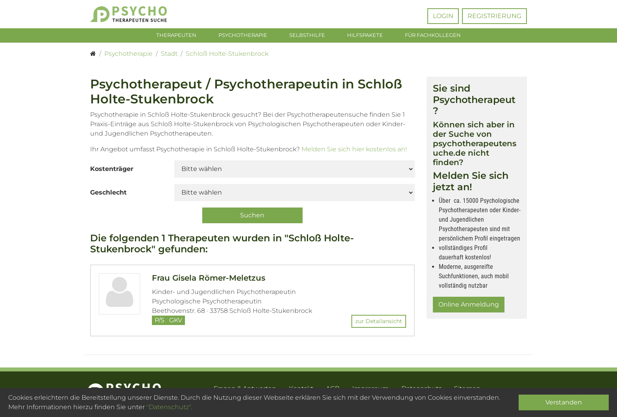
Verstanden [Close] (563, 402)
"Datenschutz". (169, 407)
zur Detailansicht (378, 322)
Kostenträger (111, 170)
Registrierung (494, 16)
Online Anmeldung (468, 306)
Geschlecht (108, 194)
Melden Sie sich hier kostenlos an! (354, 150)
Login (443, 16)
